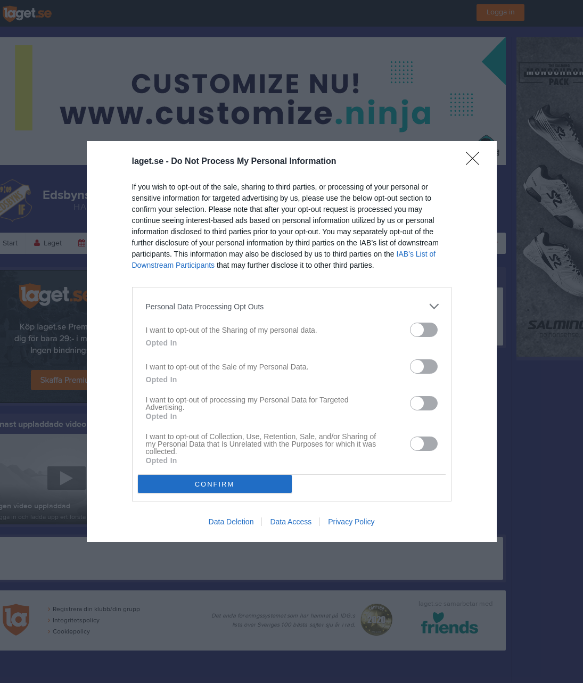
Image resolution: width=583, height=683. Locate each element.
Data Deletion (231, 521)
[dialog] (292, 341)
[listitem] (292, 306)
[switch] (424, 330)
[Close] (476, 162)
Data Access (290, 521)
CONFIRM (215, 484)
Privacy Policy (351, 521)
